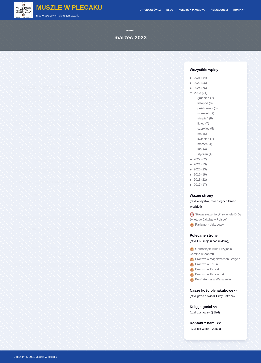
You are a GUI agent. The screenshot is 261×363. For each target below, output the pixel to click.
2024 (197, 88)
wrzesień (203, 113)
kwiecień (203, 139)
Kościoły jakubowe (192, 10)
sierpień (202, 118)
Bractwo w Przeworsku (210, 274)
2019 (197, 174)
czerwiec (203, 128)
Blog (169, 10)
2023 (197, 93)
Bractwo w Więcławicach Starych (217, 259)
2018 (197, 179)
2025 (197, 83)
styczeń (202, 154)
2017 (197, 184)
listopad (202, 103)
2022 (197, 159)
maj (199, 134)
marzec (202, 144)
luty (199, 149)
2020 (197, 169)
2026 (197, 77)
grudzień (203, 98)
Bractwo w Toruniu (207, 264)
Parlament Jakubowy (209, 224)
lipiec (200, 123)
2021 (197, 164)
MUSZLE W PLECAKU (69, 7)
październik (205, 108)
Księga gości (219, 10)
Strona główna (150, 10)
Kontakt (239, 10)
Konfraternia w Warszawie (213, 279)
